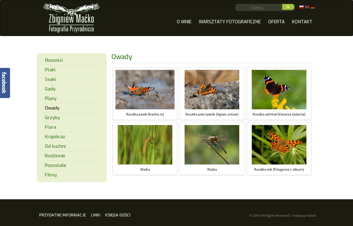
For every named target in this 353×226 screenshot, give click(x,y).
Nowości (54, 60)
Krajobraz (55, 137)
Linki (95, 215)
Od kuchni (55, 146)
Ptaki (50, 70)
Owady (52, 108)
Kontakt (302, 22)
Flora (50, 127)
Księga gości (117, 215)
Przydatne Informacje (62, 215)
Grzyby (52, 117)
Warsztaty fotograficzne (230, 22)
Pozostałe (55, 165)
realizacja (304, 215)
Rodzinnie (55, 156)
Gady (50, 89)
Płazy (50, 98)
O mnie (184, 22)
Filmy (51, 175)
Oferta (276, 22)
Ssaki (50, 79)
